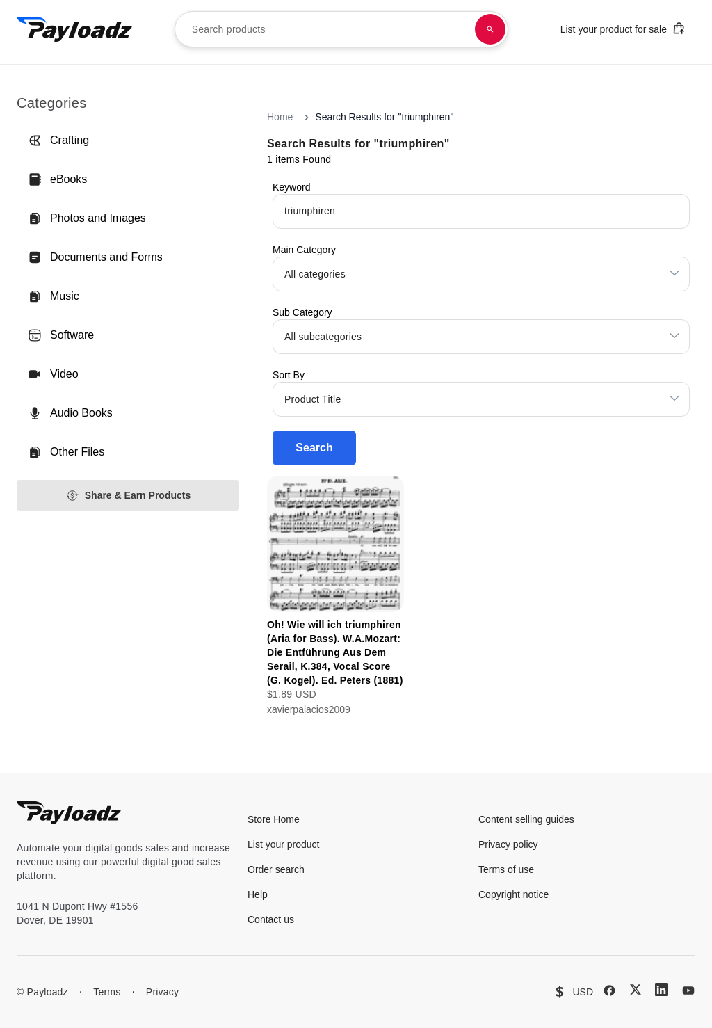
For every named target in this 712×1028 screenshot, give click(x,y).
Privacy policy (508, 844)
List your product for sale (623, 28)
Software (61, 335)
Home (280, 116)
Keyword (291, 187)
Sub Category (302, 312)
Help (258, 894)
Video (53, 374)
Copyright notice (513, 894)
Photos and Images (87, 218)
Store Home (274, 819)
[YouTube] (688, 990)
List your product (284, 844)
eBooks (57, 179)
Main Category (304, 249)
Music (53, 296)
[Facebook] (609, 990)
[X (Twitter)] (635, 989)
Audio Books (70, 413)
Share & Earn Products (128, 495)
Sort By (289, 374)
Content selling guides (526, 819)
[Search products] (490, 29)
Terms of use (506, 869)
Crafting (58, 140)
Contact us (271, 919)
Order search (276, 869)
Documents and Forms (95, 257)
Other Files (66, 452)
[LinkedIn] (661, 989)
